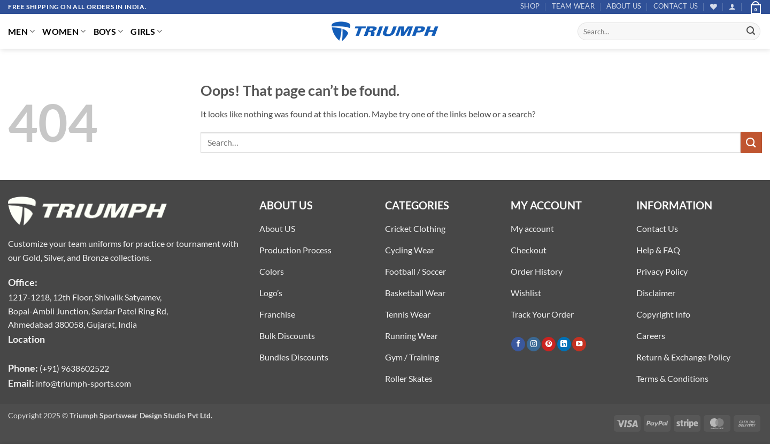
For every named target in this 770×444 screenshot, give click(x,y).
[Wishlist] (713, 6)
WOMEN (64, 31)
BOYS (109, 31)
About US (623, 6)
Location (26, 339)
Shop (530, 6)
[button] (732, 6)
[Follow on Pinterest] (549, 344)
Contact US (675, 6)
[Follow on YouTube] (579, 344)
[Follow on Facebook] (518, 344)
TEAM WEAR (573, 6)
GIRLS (146, 31)
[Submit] (751, 31)
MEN (21, 31)
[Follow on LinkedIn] (564, 344)
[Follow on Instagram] (534, 344)
